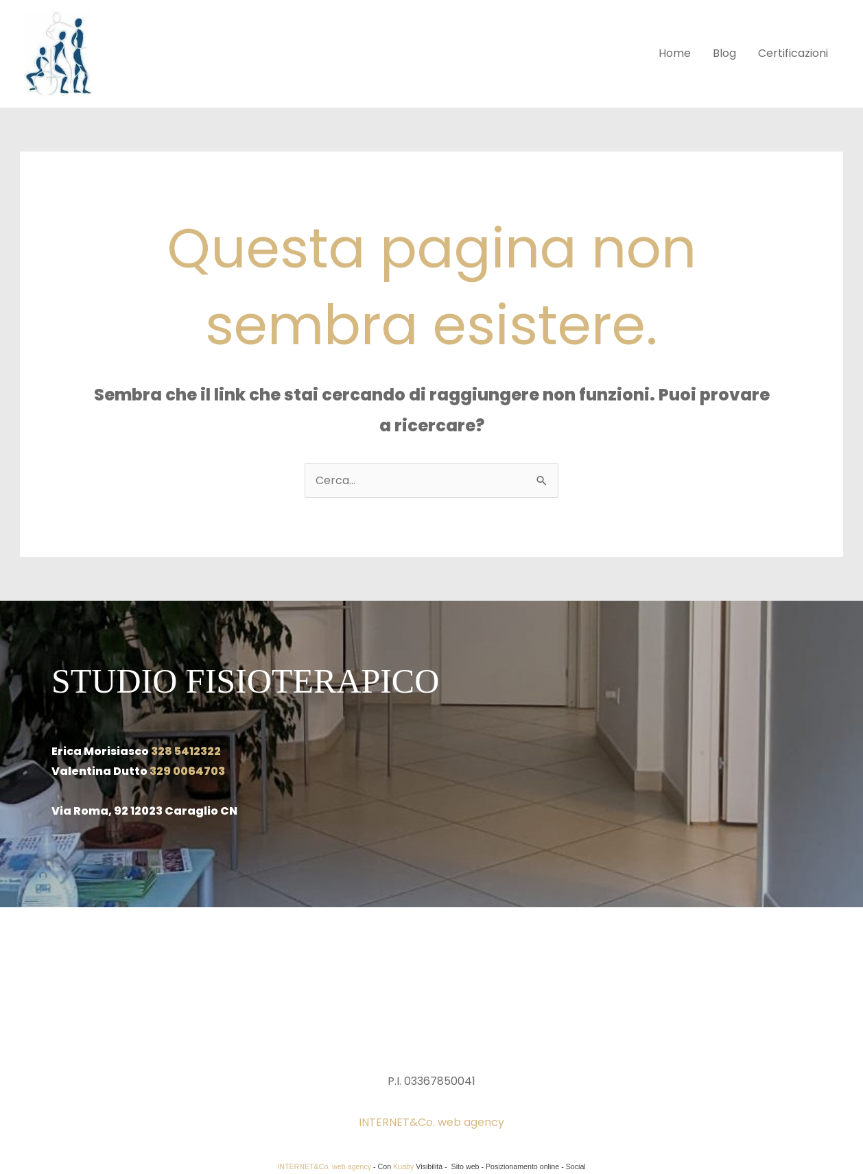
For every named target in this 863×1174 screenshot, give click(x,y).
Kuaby (403, 1166)
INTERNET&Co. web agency (431, 1122)
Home (675, 53)
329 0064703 (187, 771)
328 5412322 (186, 751)
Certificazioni (793, 53)
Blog (724, 53)
